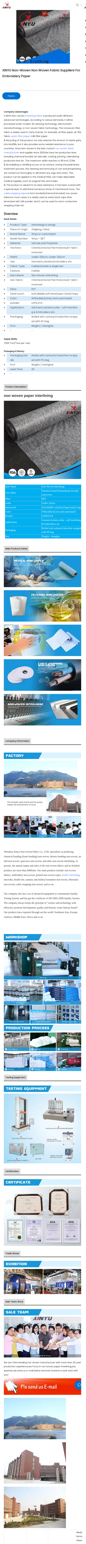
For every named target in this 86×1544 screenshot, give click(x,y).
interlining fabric (33, 115)
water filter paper (20, 136)
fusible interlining (71, 875)
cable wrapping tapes (15, 193)
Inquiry (11, 95)
